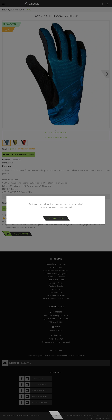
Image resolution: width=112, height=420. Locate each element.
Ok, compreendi (56, 218)
